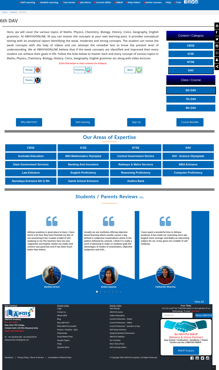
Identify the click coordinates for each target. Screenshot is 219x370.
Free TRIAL (186, 305)
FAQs (168, 2)
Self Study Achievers (118, 330)
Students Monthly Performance (122, 333)
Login (59, 309)
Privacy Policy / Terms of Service (30, 357)
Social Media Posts (65, 337)
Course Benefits (190, 122)
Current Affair (102, 2)
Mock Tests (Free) (117, 344)
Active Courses (153, 2)
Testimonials (62, 333)
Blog (59, 319)
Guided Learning (48, 2)
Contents (13, 12)
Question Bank (63, 347)
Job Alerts (84, 2)
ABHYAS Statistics (117, 337)
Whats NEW (62, 316)
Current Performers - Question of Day (125, 326)
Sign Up (136, 122)
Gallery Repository (117, 316)
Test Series (68, 2)
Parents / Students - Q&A (67, 330)
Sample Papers (63, 340)
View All (199, 301)
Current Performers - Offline (121, 323)
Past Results (115, 309)
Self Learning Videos (118, 347)
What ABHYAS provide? (67, 326)
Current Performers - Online (121, 319)
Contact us (61, 312)
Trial (177, 2)
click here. (195, 311)
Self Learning (27, 2)
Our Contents (115, 340)
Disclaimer (9, 357)
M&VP (118, 2)
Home (4, 12)
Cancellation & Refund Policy (59, 357)
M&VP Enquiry (186, 350)
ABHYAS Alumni (116, 312)
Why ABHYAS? (29, 122)
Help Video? (133, 2)
